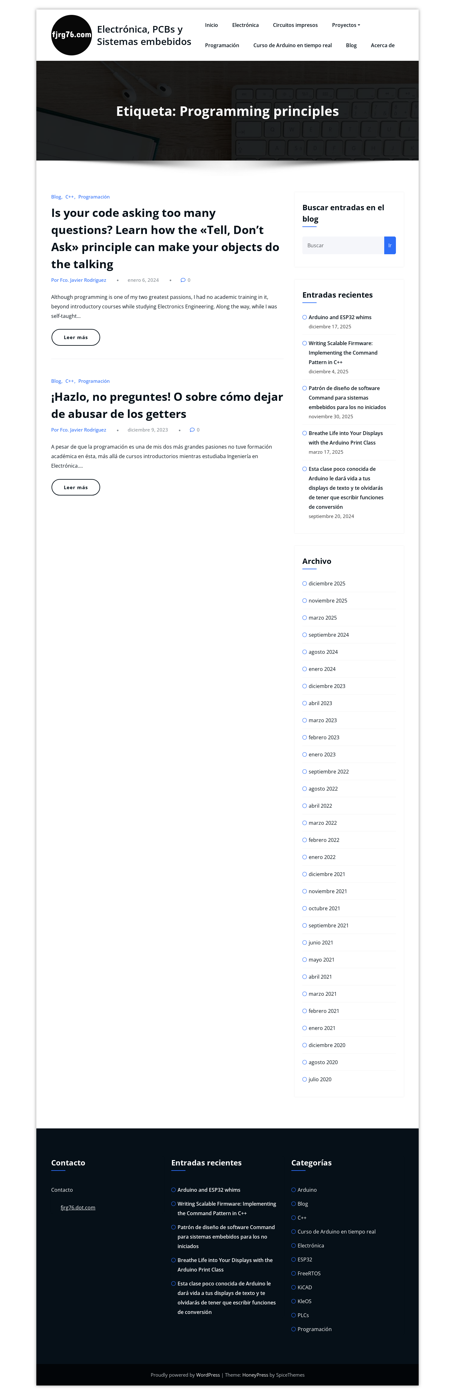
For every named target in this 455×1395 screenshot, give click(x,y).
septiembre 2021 (329, 925)
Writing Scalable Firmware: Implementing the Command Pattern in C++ (343, 353)
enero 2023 (322, 754)
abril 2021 (320, 976)
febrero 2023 (324, 737)
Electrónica (245, 25)
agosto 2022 (323, 788)
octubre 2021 (324, 908)
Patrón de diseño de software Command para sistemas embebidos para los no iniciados (347, 398)
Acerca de (383, 45)
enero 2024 (322, 669)
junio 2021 (321, 942)
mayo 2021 (322, 959)
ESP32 (305, 1259)
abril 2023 (320, 703)
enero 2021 (322, 1028)
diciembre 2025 (327, 583)
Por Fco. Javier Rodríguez (78, 280)
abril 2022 (320, 805)
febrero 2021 (324, 1010)
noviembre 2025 (328, 600)
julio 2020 (320, 1079)
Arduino (307, 1189)
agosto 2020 (323, 1062)
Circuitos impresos (295, 25)
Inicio (211, 25)
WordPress (208, 1375)
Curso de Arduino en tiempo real (292, 45)
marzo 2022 (323, 822)
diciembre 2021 (327, 874)
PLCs (303, 1315)
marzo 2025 (323, 617)
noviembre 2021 (328, 891)
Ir (390, 245)
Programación (222, 45)
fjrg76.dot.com (78, 1207)
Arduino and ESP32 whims (340, 317)
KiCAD (305, 1287)
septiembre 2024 (329, 634)
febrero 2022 (324, 839)
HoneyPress (255, 1375)
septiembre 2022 (329, 771)
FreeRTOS (309, 1273)
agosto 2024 (323, 651)
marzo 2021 (323, 993)
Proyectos (346, 25)
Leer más (76, 337)
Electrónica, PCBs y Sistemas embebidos (144, 35)
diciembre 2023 (327, 686)
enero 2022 (322, 857)
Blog (351, 45)
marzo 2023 (323, 720)
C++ (69, 196)
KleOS (305, 1301)
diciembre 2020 (327, 1045)
